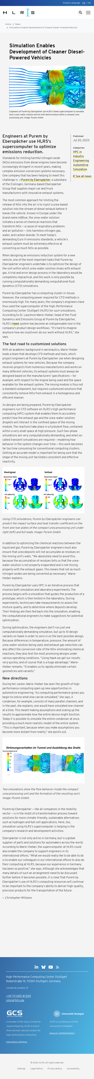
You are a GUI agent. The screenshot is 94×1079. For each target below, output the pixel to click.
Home (8, 24)
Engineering (81, 160)
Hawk (15, 323)
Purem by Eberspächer (35, 180)
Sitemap (21, 1069)
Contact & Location (17, 988)
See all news (82, 176)
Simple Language (71, 3)
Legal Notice (36, 1069)
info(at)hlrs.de (15, 1000)
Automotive (80, 165)
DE (89, 3)
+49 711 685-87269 (18, 996)
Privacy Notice (55, 1069)
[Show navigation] (88, 12)
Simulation (80, 169)
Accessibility (73, 1069)
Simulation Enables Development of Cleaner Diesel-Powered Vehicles (43, 27)
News (17, 24)
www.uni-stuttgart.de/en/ (62, 1033)
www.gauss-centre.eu (16, 1042)
